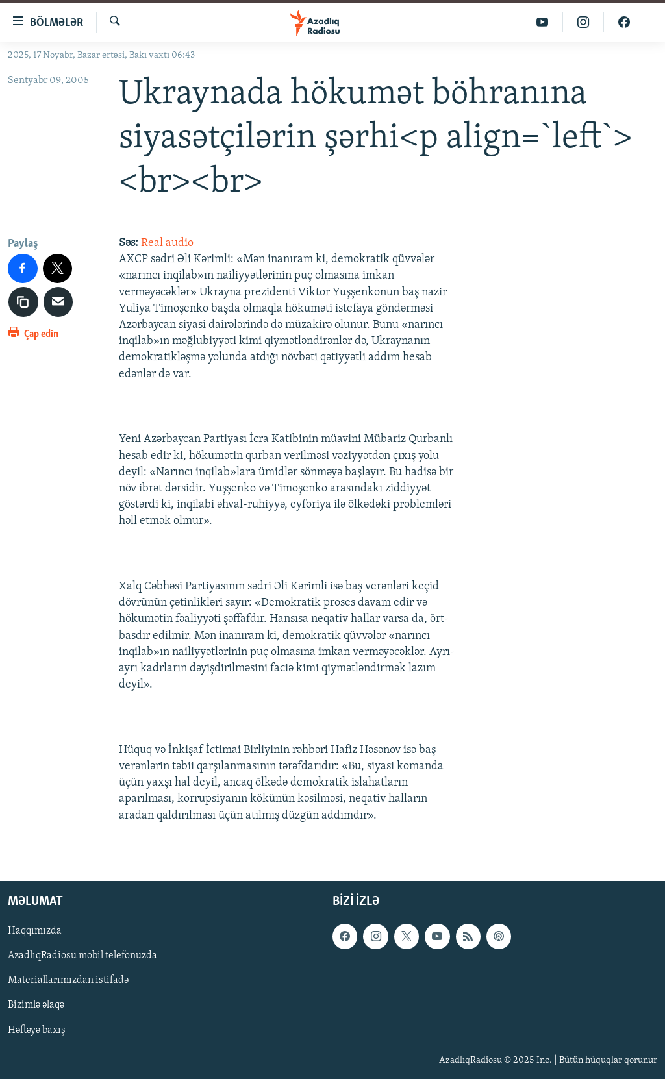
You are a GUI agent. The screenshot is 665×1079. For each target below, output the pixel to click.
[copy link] (23, 302)
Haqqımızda (35, 931)
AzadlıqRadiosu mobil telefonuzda (82, 955)
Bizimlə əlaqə (36, 1005)
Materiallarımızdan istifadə (68, 980)
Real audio (167, 243)
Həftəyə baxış (37, 1029)
